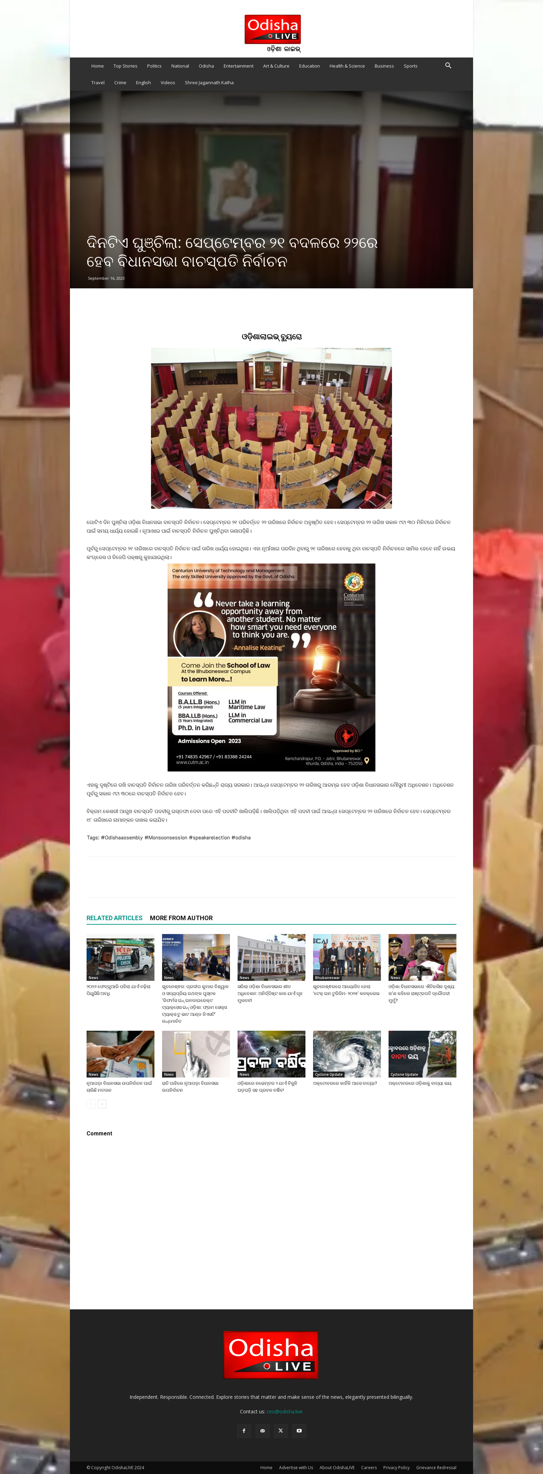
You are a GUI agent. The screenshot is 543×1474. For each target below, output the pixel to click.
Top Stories (125, 66)
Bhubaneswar (327, 977)
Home (97, 66)
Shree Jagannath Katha (209, 82)
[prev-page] (91, 1104)
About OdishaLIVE (337, 1468)
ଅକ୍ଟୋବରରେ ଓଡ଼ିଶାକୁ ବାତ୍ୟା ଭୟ (420, 1083)
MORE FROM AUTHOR (181, 918)
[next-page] (102, 1104)
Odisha (206, 66)
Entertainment (238, 66)
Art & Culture (276, 66)
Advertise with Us (296, 1468)
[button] (448, 66)
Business (384, 66)
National (180, 66)
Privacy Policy (396, 1468)
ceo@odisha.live (285, 1411)
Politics (154, 66)
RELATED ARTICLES (115, 918)
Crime (120, 82)
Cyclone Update (328, 1074)
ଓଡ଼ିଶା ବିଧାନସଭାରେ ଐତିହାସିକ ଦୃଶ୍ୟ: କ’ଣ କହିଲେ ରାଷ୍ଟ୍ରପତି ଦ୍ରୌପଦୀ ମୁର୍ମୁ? (422, 993)
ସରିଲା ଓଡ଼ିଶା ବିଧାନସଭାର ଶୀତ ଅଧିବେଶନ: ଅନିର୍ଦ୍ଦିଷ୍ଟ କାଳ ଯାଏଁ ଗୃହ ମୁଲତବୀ (270, 993)
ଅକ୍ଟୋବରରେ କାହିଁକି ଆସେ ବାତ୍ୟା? (345, 1083)
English (143, 82)
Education (309, 66)
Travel (98, 82)
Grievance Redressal (436, 1468)
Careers (369, 1468)
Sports (411, 66)
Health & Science (347, 66)
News (93, 977)
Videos (168, 82)
